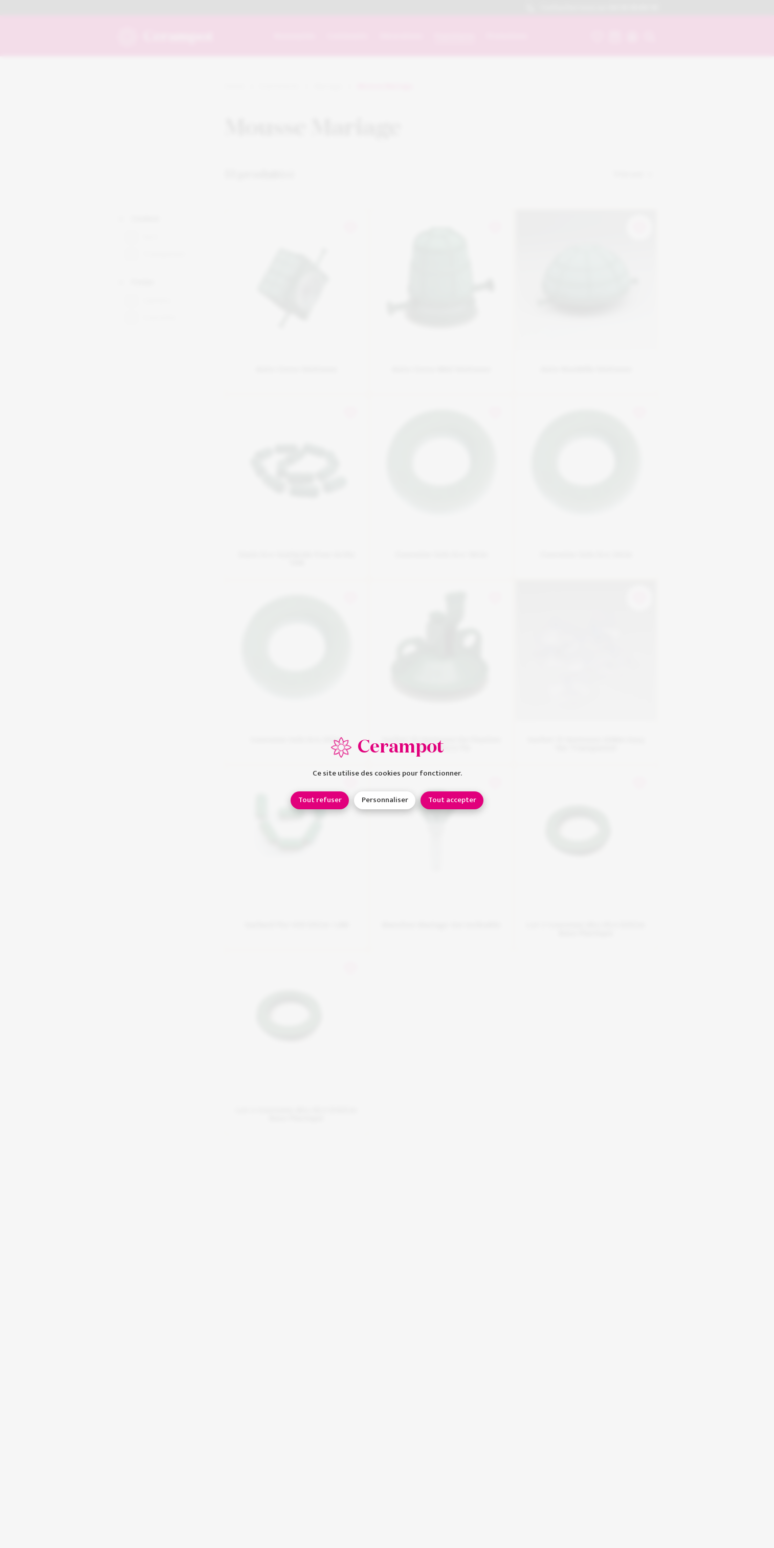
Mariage (328, 87)
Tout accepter (452, 799)
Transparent (164, 254)
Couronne (159, 318)
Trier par (634, 174)
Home (235, 87)
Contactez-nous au (592, 8)
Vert (150, 238)
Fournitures (279, 87)
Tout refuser (320, 799)
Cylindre (157, 301)
